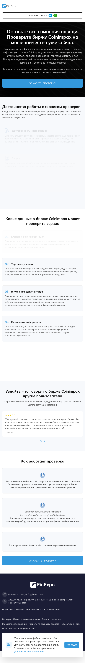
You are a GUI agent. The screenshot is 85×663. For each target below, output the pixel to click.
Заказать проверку (42, 83)
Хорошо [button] (72, 644)
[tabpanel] (42, 440)
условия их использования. (29, 651)
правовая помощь (37, 15)
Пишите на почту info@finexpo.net (22, 594)
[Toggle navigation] (80, 6)
